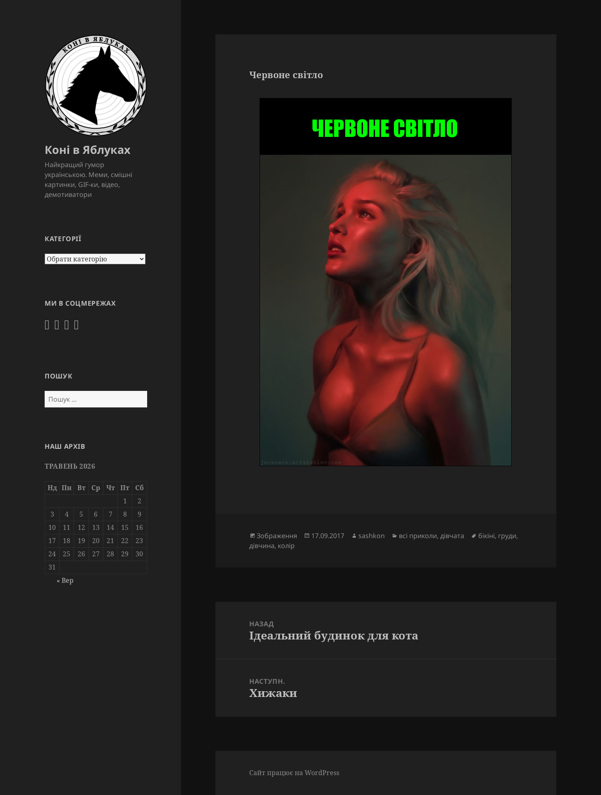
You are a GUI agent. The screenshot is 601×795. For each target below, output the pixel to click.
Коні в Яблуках (88, 149)
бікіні (486, 535)
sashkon (371, 535)
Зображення (277, 535)
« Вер (65, 580)
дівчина (261, 545)
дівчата (452, 535)
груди (507, 535)
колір (286, 545)
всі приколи (418, 535)
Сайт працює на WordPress (294, 772)
